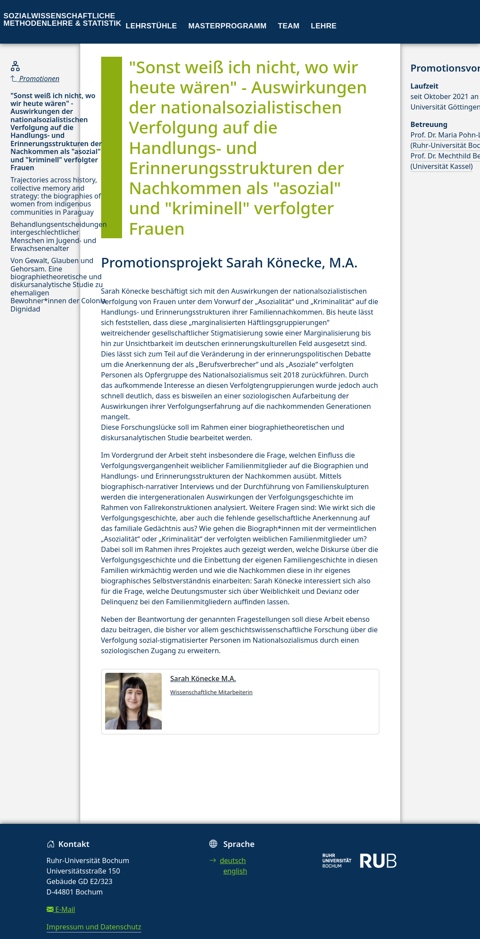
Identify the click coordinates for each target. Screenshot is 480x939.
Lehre (324, 26)
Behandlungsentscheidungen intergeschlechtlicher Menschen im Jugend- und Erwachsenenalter (58, 236)
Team (289, 26)
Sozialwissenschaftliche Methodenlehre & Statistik (62, 19)
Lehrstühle (151, 26)
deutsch (227, 860)
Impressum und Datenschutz (94, 927)
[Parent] (58, 78)
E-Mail (61, 909)
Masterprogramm (227, 26)
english (235, 871)
